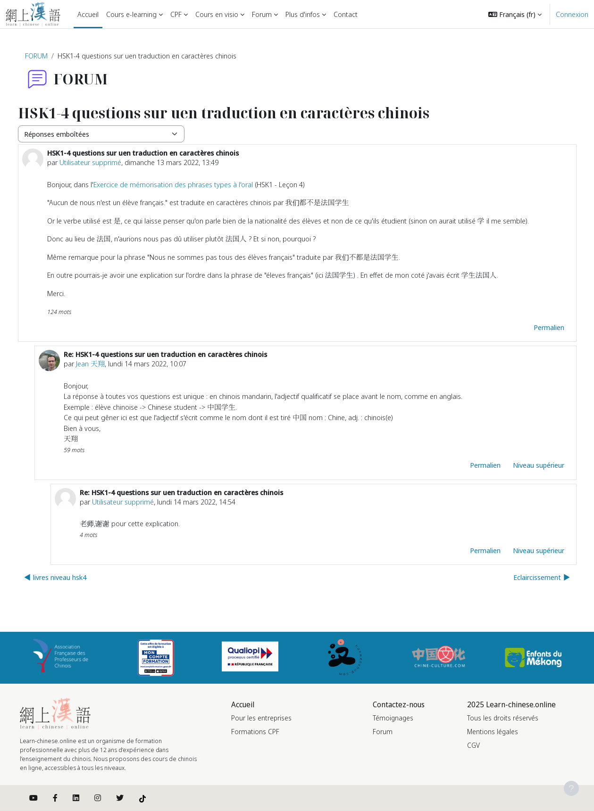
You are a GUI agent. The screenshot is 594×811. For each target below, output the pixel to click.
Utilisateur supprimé (90, 162)
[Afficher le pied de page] (571, 788)
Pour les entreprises (261, 717)
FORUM (36, 55)
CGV (473, 745)
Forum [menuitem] (262, 14)
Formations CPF (255, 731)
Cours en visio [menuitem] (216, 14)
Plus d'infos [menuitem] (302, 14)
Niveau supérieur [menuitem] (538, 465)
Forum (383, 731)
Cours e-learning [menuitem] (131, 14)
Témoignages (393, 717)
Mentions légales (492, 731)
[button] (515, 14)
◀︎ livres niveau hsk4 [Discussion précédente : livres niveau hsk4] (55, 577)
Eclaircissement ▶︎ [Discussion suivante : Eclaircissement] (541, 577)
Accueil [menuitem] (88, 14)
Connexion (572, 14)
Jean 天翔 (90, 363)
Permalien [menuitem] (549, 327)
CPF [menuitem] (176, 14)
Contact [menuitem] (346, 14)
